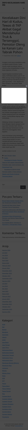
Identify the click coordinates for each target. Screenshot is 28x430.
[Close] (14, 215)
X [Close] (26, 86)
